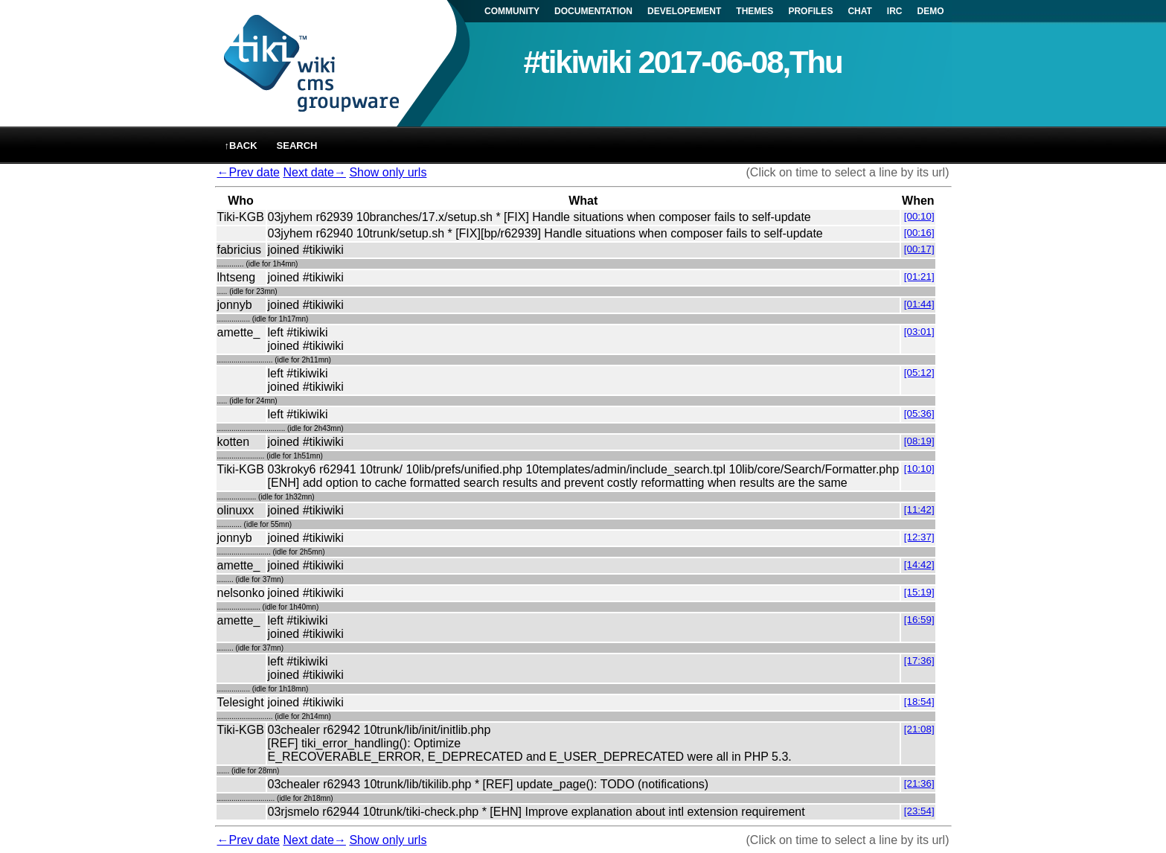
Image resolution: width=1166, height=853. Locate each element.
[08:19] (919, 441)
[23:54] (919, 811)
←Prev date (248, 172)
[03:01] (919, 331)
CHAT (859, 11)
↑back (241, 145)
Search (297, 145)
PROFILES (810, 11)
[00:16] (919, 232)
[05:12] (919, 372)
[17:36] (919, 660)
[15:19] (919, 592)
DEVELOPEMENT (684, 11)
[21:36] (919, 783)
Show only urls (387, 172)
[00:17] (919, 249)
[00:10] (919, 216)
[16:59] (919, 619)
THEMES (754, 11)
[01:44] (919, 304)
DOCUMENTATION (593, 11)
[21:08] (919, 729)
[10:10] (919, 468)
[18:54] (919, 701)
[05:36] (919, 413)
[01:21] (919, 276)
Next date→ (314, 172)
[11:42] (919, 509)
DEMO (930, 11)
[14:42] (919, 564)
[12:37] (919, 537)
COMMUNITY (511, 11)
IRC (895, 11)
